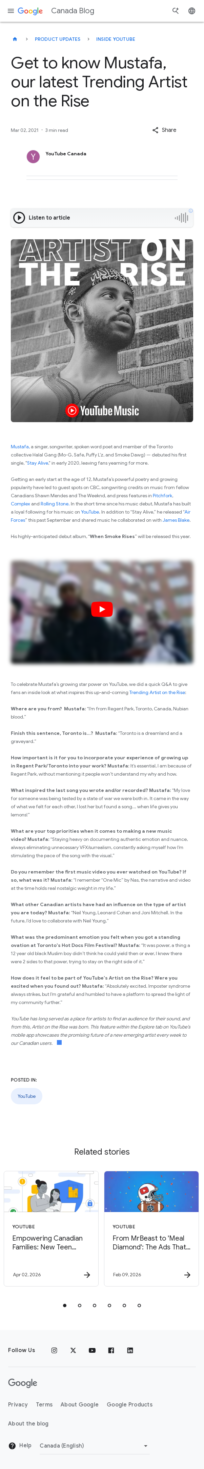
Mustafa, (20, 447)
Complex (20, 504)
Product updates (58, 39)
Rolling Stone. (55, 504)
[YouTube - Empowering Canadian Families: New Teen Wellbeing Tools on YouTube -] (51, 1228)
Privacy (18, 1404)
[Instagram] (54, 1350)
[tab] (64, 1305)
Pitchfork (162, 495)
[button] (164, 130)
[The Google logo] (22, 1383)
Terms (44, 1404)
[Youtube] (92, 1350)
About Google (80, 1404)
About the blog (28, 1423)
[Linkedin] (130, 1350)
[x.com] (73, 1350)
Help (20, 1446)
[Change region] (95, 1446)
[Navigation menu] (11, 11)
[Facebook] (111, 1350)
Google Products (129, 1404)
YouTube (90, 512)
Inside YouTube (116, 39)
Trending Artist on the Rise (157, 692)
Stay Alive (37, 463)
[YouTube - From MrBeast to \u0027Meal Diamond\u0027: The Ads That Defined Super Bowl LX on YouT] (151, 1228)
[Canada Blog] (15, 39)
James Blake (176, 520)
